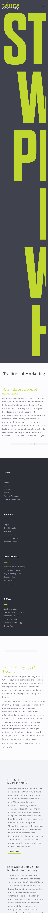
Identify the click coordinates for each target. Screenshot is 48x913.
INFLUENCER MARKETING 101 (18, 781)
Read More (14, 851)
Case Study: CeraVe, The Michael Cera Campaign (23, 868)
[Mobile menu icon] (43, 6)
